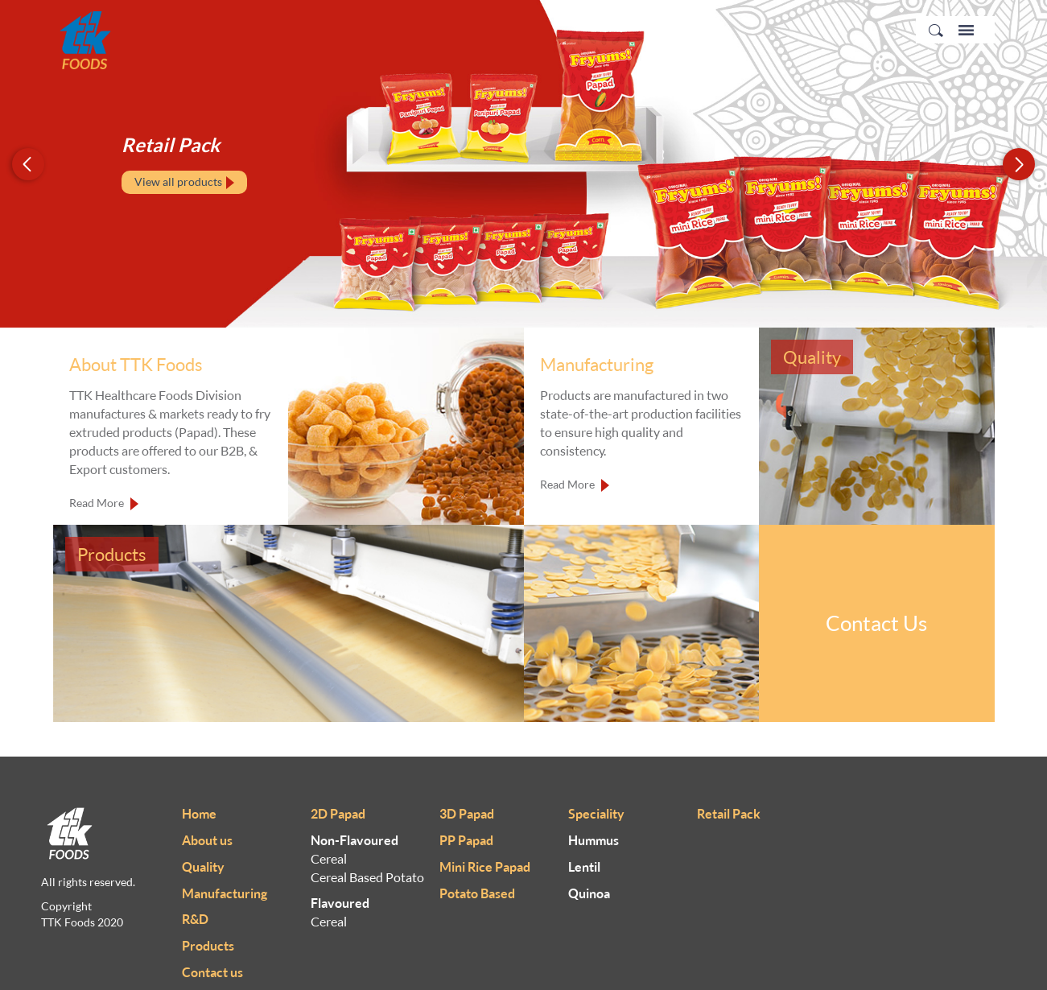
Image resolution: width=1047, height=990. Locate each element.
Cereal (329, 859)
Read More (103, 503)
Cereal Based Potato (367, 877)
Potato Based (477, 893)
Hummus (593, 840)
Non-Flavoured (354, 840)
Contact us (212, 972)
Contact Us (876, 623)
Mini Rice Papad (484, 867)
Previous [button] (28, 164)
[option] (523, 164)
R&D (195, 919)
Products (208, 946)
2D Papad (338, 814)
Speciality (596, 814)
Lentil (584, 867)
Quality (203, 867)
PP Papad (466, 840)
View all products (184, 182)
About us (207, 840)
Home (199, 814)
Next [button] (1019, 164)
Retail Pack (729, 814)
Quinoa (589, 893)
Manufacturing (224, 893)
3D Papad (466, 814)
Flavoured (340, 903)
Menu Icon (966, 30)
